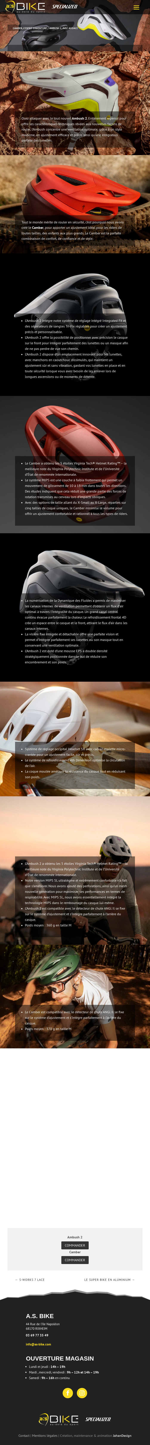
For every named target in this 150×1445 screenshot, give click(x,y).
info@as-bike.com (38, 1344)
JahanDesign (122, 1435)
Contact (24, 1435)
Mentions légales (44, 1435)
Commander (75, 1245)
